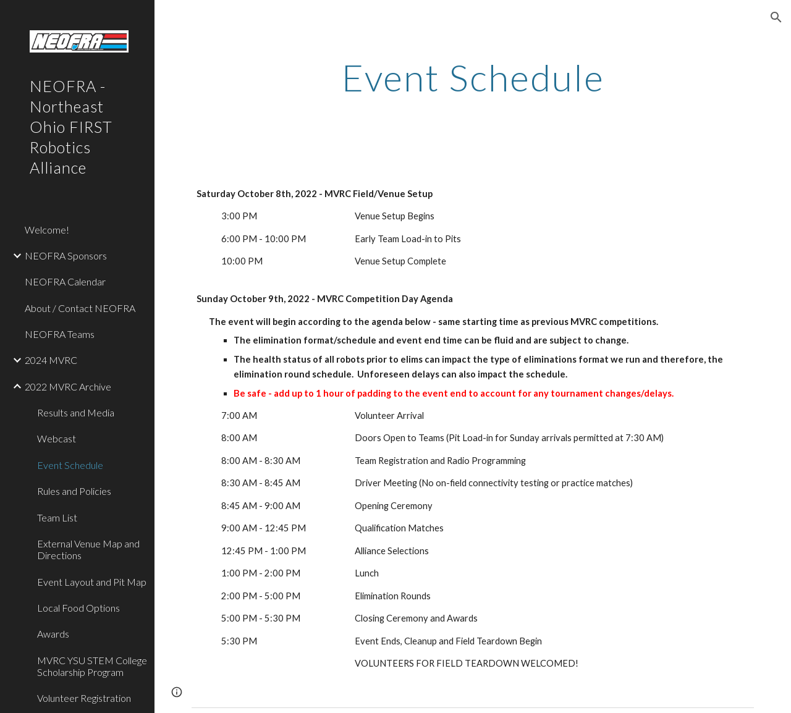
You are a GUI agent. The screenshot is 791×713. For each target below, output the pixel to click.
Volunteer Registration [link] (84, 698)
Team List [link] (57, 517)
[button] (776, 17)
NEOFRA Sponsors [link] (66, 255)
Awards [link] (53, 633)
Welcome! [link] (47, 229)
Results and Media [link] (75, 412)
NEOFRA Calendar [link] (65, 281)
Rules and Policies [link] (74, 491)
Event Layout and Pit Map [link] (91, 582)
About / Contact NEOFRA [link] (80, 308)
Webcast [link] (56, 438)
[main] (473, 77)
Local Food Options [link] (78, 608)
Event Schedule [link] (70, 465)
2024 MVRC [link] (51, 360)
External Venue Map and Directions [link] (88, 549)
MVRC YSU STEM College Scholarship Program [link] (92, 666)
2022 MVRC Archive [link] (68, 386)
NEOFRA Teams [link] (60, 334)
